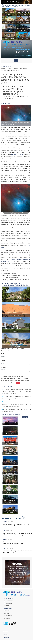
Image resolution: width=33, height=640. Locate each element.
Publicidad (7, 610)
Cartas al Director (8, 615)
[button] (3, 113)
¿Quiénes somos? (8, 600)
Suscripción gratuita (23, 55)
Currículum (7, 618)
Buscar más (25, 417)
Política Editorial (8, 603)
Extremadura (7, 628)
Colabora (6, 613)
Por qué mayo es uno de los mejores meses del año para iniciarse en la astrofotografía (17, 534)
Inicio (2, 66)
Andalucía (6, 631)
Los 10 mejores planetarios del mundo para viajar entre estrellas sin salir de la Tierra (17, 542)
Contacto (6, 605)
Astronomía (7, 66)
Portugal (6, 634)
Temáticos (6, 637)
